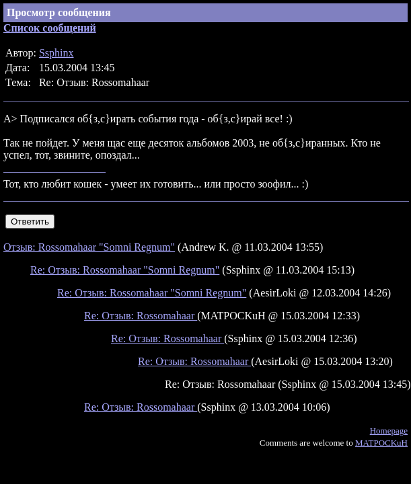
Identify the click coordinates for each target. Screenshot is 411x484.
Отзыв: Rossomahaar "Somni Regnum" (89, 247)
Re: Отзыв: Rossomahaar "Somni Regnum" (124, 270)
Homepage (389, 431)
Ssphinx (56, 52)
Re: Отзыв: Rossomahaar (140, 315)
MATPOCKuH (381, 443)
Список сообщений (49, 28)
